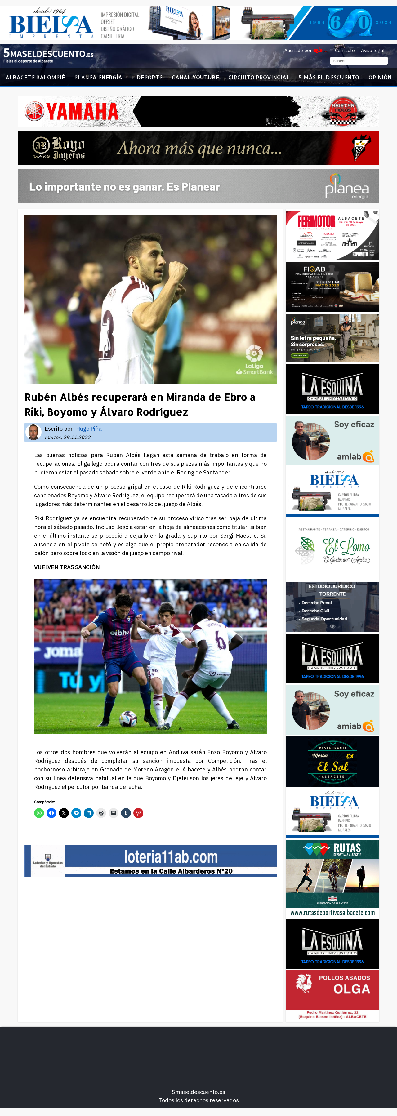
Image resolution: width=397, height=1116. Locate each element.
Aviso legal (373, 50)
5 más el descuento (329, 77)
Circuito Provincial (259, 77)
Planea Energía (98, 77)
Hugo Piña (89, 428)
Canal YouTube (195, 77)
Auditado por (298, 50)
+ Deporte (147, 77)
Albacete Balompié (35, 77)
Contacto (345, 50)
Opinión (380, 77)
